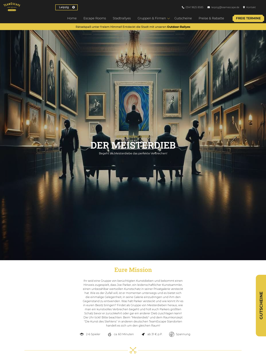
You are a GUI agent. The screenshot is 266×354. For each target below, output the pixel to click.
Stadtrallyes (120, 17)
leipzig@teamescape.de (225, 6)
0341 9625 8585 (194, 6)
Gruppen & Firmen (150, 17)
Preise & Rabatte (210, 17)
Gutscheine (181, 17)
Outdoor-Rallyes (178, 26)
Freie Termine (246, 17)
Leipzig (34, 6)
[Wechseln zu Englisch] (262, 7)
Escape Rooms (93, 17)
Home (70, 17)
